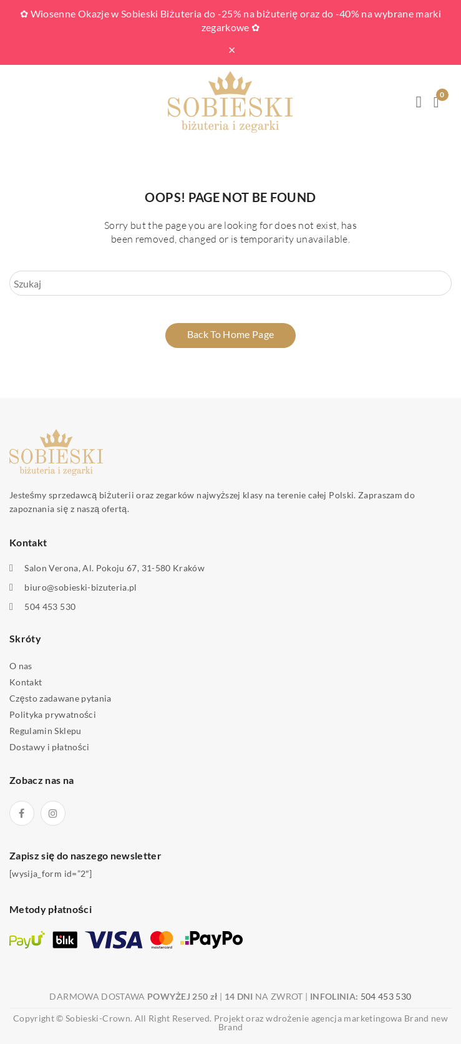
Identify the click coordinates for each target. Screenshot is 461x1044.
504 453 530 (49, 606)
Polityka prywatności (52, 714)
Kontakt (25, 682)
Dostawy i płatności (49, 747)
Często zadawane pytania (60, 698)
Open (18, 102)
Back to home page (230, 334)
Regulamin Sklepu (45, 730)
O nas (20, 665)
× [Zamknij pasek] (232, 49)
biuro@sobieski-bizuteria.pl (80, 587)
